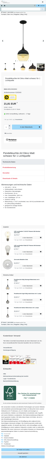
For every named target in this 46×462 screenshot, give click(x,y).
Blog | (22, 14)
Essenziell (7, 433)
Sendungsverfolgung (9, 350)
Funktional (7, 444)
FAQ (25, 14)
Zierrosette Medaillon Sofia (21, 259)
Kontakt (3, 14)
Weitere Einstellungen (7, 446)
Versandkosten (18, 119)
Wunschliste (8, 133)
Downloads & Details (10, 178)
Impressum (17, 429)
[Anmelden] (2, 5)
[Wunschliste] (35, 5)
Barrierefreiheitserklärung (10, 381)
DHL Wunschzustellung (11, 440)
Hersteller (6, 173)
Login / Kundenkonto (9, 378)
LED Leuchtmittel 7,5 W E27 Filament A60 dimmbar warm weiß (27, 232)
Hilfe (4, 374)
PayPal (6, 442)
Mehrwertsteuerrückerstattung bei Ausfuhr (15, 376)
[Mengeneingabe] (6, 127)
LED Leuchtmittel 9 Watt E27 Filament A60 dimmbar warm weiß (27, 246)
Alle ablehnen (23, 457)
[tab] (23, 162)
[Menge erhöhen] (9, 126)
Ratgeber (16, 14)
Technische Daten (9, 162)
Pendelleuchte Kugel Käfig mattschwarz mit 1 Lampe (27, 293)
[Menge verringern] (9, 128)
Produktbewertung (9, 167)
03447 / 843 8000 (8, 12)
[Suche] (42, 9)
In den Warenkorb (30, 127)
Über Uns (10, 14)
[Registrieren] (4, 5)
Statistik (6, 436)
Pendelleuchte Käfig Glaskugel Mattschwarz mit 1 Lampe (26, 280)
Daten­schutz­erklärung (30, 431)
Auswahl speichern (23, 453)
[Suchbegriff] (20, 9)
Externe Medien (9, 438)
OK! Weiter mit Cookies (23, 449)
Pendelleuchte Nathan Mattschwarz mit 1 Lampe (26, 307)
